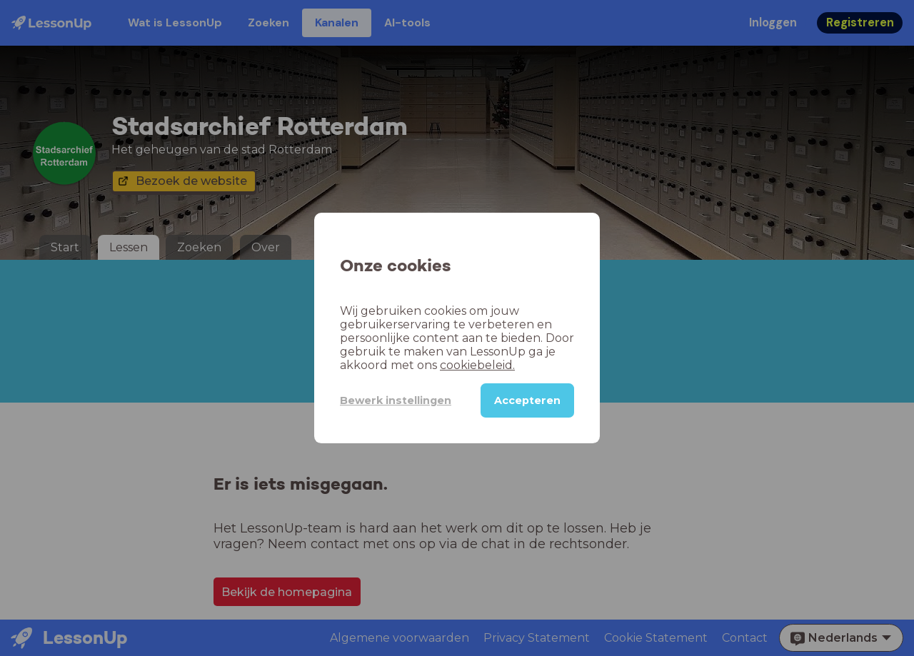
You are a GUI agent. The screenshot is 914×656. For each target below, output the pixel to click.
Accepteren (527, 400)
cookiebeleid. (477, 365)
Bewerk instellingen (395, 400)
